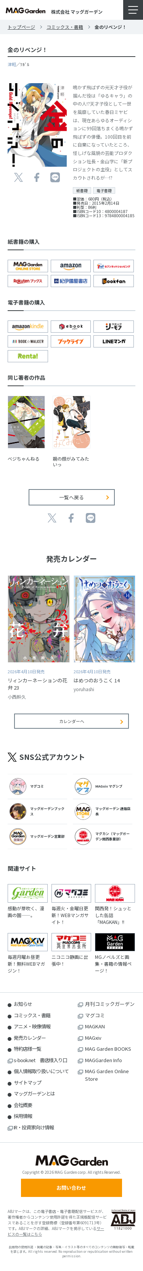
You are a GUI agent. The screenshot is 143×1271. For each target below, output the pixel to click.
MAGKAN (95, 1026)
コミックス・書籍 (65, 27)
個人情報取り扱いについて (41, 1071)
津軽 (12, 64)
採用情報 (23, 1115)
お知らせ (23, 1003)
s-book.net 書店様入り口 (40, 1060)
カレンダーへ (71, 721)
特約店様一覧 (27, 1048)
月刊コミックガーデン (110, 1003)
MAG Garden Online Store (107, 1074)
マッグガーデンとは (34, 1093)
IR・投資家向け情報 (34, 1127)
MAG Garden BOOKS (108, 1048)
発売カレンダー (30, 1037)
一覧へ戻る (71, 497)
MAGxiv (93, 1037)
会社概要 (23, 1104)
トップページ (21, 27)
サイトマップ (27, 1082)
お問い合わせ (71, 1187)
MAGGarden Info (103, 1060)
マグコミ (95, 1015)
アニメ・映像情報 (32, 1026)
